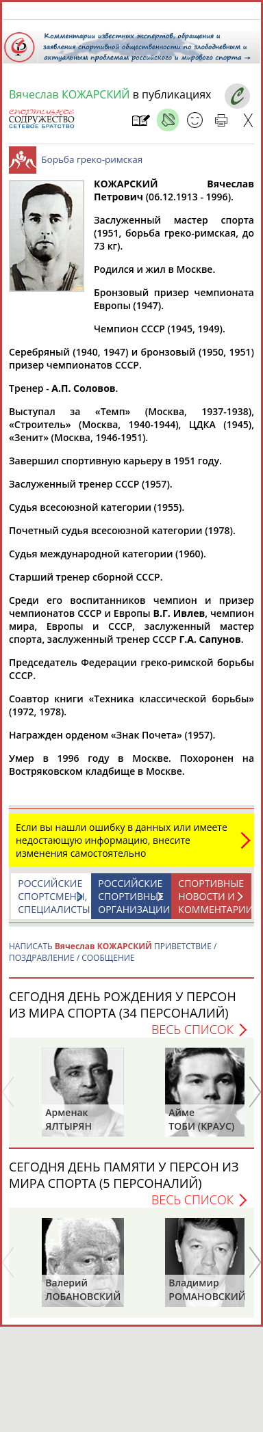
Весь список (192, 1036)
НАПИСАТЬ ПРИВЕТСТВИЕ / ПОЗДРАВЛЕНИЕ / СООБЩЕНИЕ (112, 958)
